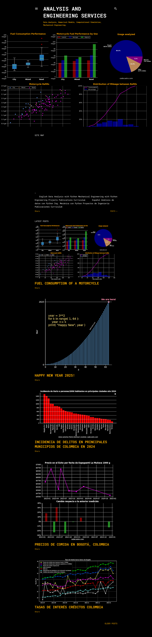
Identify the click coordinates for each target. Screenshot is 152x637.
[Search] (115, 8)
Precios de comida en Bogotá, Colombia (72, 544)
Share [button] (37, 211)
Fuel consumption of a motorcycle (67, 283)
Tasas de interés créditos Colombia (69, 607)
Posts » (113, 211)
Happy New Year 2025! (55, 375)
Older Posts (111, 623)
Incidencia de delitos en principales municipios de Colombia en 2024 (71, 444)
